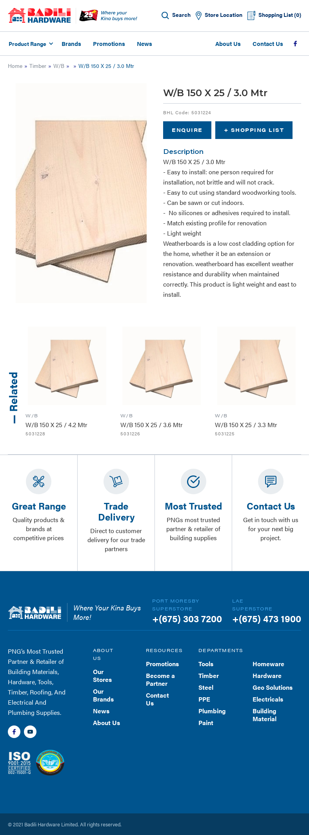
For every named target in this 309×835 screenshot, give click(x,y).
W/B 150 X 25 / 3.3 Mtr (246, 424)
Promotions (109, 43)
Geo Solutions (273, 687)
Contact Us (268, 43)
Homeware (268, 663)
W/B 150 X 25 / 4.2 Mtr (56, 424)
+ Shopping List (254, 129)
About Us (228, 43)
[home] (39, 15)
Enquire (187, 129)
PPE (204, 698)
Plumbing (212, 710)
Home (15, 65)
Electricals (268, 698)
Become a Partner (160, 679)
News (144, 43)
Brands (71, 43)
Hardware (267, 675)
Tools (205, 663)
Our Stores (102, 675)
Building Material (264, 714)
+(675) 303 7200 (187, 618)
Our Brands (103, 695)
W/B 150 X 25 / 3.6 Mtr (151, 424)
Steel (205, 687)
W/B (58, 65)
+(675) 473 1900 (266, 618)
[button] (30, 43)
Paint (205, 722)
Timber (37, 65)
